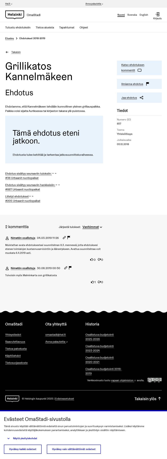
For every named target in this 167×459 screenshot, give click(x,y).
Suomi (121, 15)
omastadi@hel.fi (55, 334)
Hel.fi (9, 3)
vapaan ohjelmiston (123, 380)
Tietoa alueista (45, 27)
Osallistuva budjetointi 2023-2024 (99, 348)
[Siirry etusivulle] (24, 14)
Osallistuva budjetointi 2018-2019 (103, 371)
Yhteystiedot (13, 334)
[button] (31, 173)
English (144, 15)
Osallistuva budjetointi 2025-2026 (99, 337)
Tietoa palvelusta (16, 349)
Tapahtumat (66, 27)
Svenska (132, 15)
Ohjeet (84, 27)
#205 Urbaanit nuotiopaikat (22, 201)
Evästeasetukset (64, 398)
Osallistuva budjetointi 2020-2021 (99, 360)
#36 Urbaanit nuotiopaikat (21, 178)
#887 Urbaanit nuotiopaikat (22, 189)
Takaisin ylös (148, 398)
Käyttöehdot (13, 356)
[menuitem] (93, 226)
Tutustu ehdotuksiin (17, 27)
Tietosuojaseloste (16, 363)
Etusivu (9, 38)
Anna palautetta (94, 4)
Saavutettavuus (15, 341)
